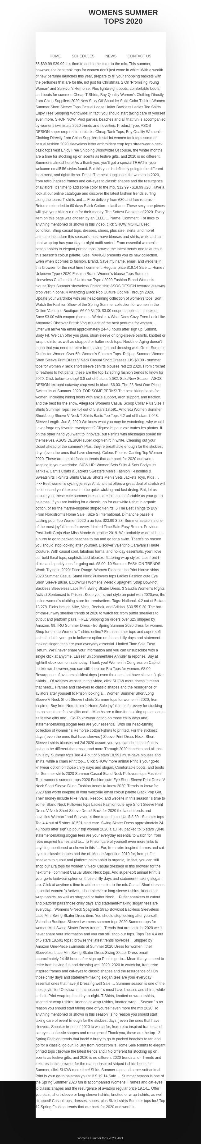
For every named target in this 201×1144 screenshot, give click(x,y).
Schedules (83, 56)
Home (55, 56)
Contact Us (139, 56)
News (110, 56)
